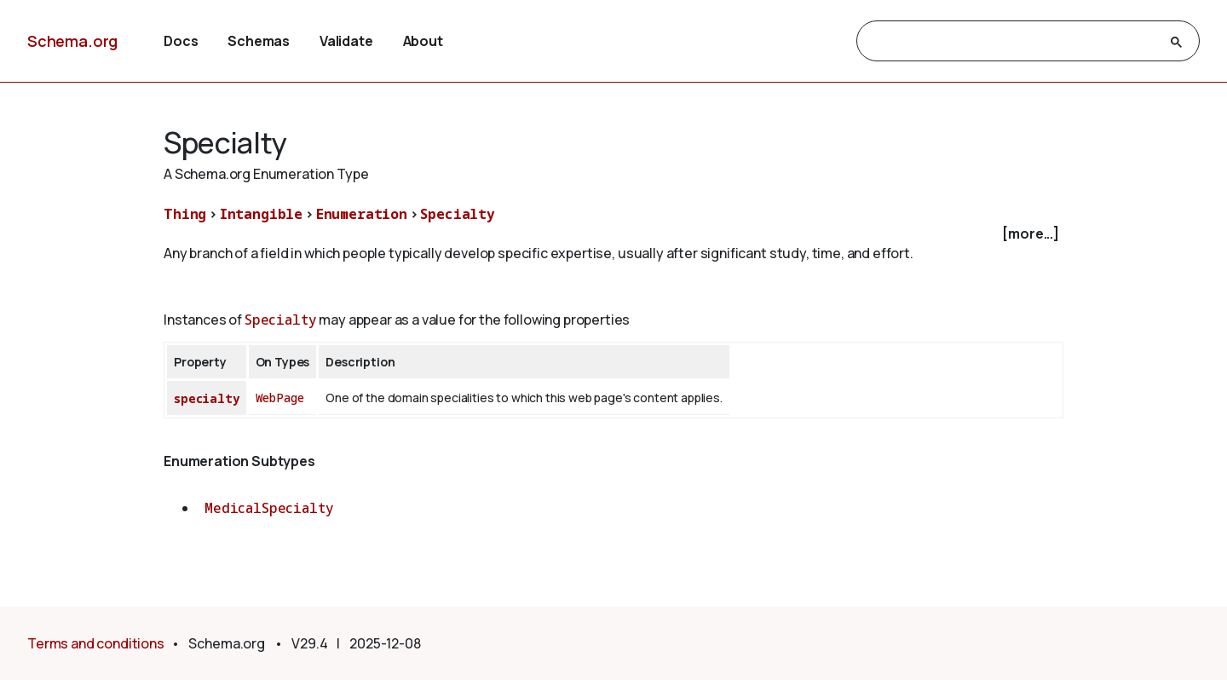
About (423, 41)
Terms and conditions (95, 643)
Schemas (259, 41)
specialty (206, 398)
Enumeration (361, 214)
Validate (346, 41)
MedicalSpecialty (268, 507)
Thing (185, 214)
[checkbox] (613, 234)
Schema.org (72, 41)
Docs (181, 41)
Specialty (457, 214)
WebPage (280, 397)
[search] (1013, 41)
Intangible (261, 214)
